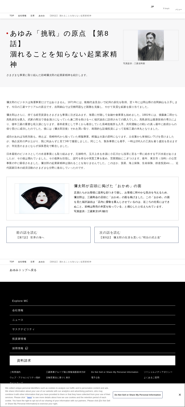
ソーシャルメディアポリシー (158, 372)
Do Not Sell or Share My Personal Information (114, 372)
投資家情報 (19, 338)
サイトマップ (16, 383)
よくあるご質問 (151, 377)
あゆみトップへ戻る (23, 270)
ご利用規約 (15, 372)
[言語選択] (154, 6)
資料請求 (24, 360)
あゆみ (42, 16)
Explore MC (20, 301)
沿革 (33, 16)
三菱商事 (19, 6)
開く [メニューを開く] (178, 6)
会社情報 (22, 16)
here (29, 399)
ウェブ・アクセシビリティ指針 (25, 377)
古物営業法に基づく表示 (58, 377)
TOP (12, 16)
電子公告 (95, 377)
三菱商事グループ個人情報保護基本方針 (66, 372)
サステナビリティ (23, 329)
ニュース (18, 319)
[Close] (179, 396)
